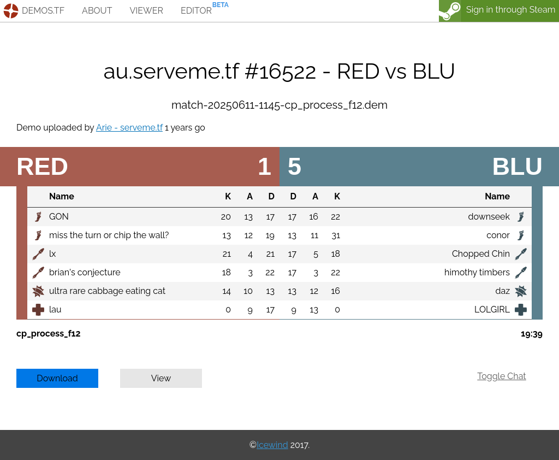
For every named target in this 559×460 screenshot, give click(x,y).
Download (57, 378)
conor (498, 235)
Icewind (272, 445)
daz (502, 291)
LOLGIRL (492, 309)
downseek (489, 216)
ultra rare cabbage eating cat (107, 291)
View (161, 378)
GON (59, 216)
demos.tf (43, 10)
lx (52, 254)
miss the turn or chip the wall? (109, 235)
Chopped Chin (481, 254)
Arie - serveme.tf (129, 127)
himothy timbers (477, 272)
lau (55, 309)
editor (196, 10)
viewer (146, 10)
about (97, 10)
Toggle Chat (501, 376)
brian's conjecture (85, 272)
